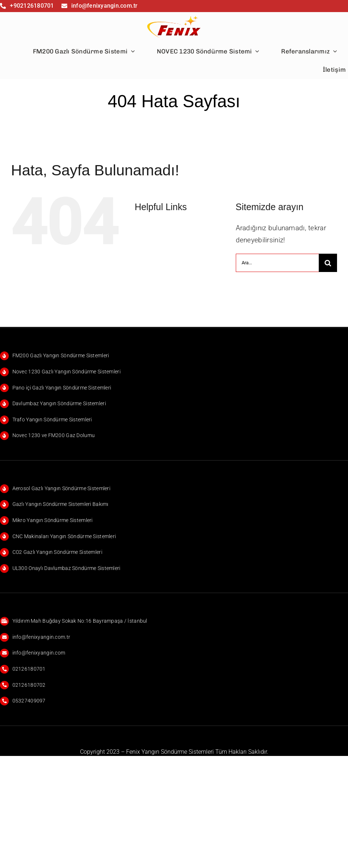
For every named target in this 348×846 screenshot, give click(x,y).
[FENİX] (174, 15)
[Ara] (328, 263)
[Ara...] (277, 263)
